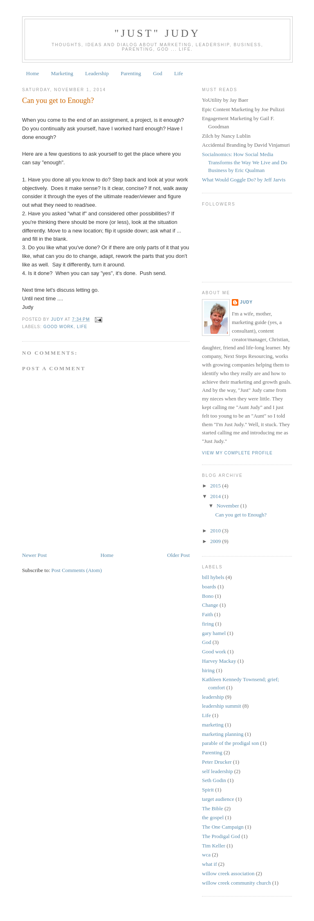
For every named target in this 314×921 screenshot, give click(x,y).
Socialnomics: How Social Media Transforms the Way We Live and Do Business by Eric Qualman (244, 162)
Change (210, 605)
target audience (218, 799)
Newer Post (34, 555)
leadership (213, 697)
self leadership (217, 771)
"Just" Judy (157, 33)
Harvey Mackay (219, 661)
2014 (216, 496)
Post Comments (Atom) (77, 570)
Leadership (97, 73)
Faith (207, 614)
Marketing (62, 73)
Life (178, 73)
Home (32, 73)
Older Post (178, 555)
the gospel (213, 817)
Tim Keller (213, 846)
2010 (216, 531)
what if (209, 864)
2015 (216, 486)
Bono (207, 596)
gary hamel (214, 633)
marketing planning (222, 734)
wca (206, 855)
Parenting (131, 73)
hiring (208, 670)
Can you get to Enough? (241, 515)
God (157, 73)
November (228, 506)
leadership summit (221, 706)
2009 (216, 541)
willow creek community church (236, 883)
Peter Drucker (217, 762)
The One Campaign (223, 827)
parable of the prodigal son (230, 743)
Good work (58, 326)
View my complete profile (237, 453)
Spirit (208, 790)
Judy (246, 302)
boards (209, 586)
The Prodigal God (221, 836)
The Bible (212, 808)
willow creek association (228, 873)
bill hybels (213, 577)
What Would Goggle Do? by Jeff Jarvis (243, 180)
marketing (213, 725)
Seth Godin (214, 780)
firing (208, 624)
